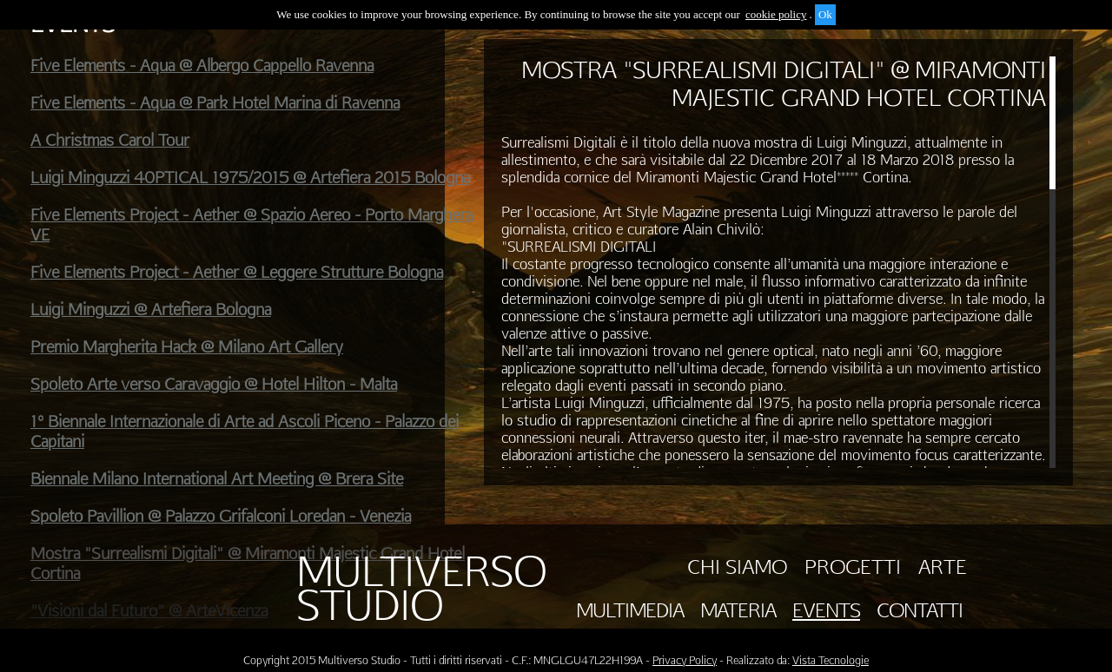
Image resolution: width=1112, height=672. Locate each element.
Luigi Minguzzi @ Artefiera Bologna (150, 310)
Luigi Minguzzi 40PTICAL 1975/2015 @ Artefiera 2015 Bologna (250, 178)
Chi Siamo (737, 567)
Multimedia (630, 610)
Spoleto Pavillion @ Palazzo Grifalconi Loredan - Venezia (220, 516)
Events (826, 610)
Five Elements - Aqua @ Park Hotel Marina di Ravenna (215, 103)
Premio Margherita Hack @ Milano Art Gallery (186, 347)
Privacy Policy (684, 660)
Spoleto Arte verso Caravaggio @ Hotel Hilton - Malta (213, 384)
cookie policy (775, 14)
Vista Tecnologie (830, 660)
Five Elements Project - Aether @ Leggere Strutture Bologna (236, 272)
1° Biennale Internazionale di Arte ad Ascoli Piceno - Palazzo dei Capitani (244, 431)
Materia (738, 610)
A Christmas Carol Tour (109, 140)
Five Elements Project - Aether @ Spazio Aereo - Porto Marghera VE (251, 225)
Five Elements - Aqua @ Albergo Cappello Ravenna (202, 66)
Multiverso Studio (421, 589)
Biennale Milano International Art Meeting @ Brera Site (216, 479)
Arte (942, 567)
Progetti (852, 567)
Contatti (920, 610)
